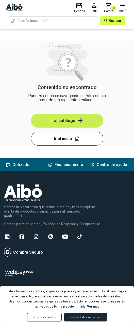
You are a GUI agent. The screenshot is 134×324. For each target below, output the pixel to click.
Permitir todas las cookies (85, 317)
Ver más (93, 306)
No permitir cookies (44, 317)
